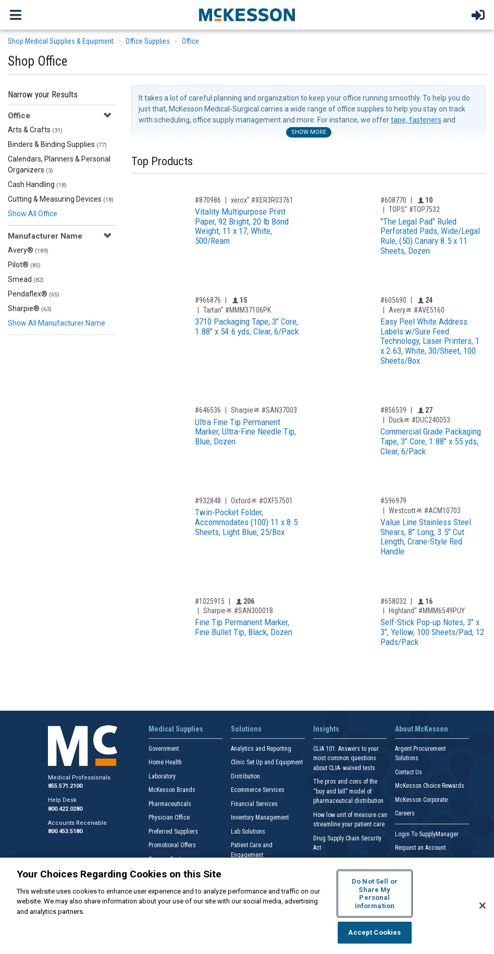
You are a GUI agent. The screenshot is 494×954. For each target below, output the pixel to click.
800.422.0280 (65, 809)
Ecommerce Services (258, 790)
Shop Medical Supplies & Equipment (61, 41)
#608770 (393, 200)
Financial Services (254, 804)
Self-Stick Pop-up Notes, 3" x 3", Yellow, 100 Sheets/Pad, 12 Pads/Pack (432, 632)
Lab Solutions (248, 831)
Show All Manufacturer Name (56, 323)
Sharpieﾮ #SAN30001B (238, 610)
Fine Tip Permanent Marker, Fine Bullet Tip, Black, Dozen (243, 627)
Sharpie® (30, 308)
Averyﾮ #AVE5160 (416, 310)
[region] (247, 906)
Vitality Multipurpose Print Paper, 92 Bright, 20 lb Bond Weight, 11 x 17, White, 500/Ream (242, 226)
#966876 (208, 300)
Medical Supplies (176, 729)
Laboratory (162, 776)
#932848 (208, 501)
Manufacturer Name (45, 236)
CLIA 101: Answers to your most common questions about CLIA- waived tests (346, 758)
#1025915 (210, 601)
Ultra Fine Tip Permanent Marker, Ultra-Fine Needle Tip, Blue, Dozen (245, 432)
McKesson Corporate (421, 799)
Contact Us (408, 772)
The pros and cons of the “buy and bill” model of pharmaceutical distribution (348, 791)
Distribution (245, 776)
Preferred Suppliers (173, 831)
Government (164, 748)
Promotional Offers (172, 845)
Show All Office (32, 213)
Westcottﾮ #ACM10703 (425, 510)
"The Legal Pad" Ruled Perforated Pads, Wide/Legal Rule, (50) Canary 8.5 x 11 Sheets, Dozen (430, 236)
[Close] (482, 905)
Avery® (28, 250)
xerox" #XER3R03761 (262, 200)
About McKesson (421, 729)
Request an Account (420, 847)
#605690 (393, 300)
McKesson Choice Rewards (429, 785)
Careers (405, 813)
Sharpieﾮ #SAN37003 (264, 410)
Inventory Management (260, 817)
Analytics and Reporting (261, 748)
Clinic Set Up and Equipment (267, 762)
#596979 (393, 501)
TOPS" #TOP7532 (414, 209)
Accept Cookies (374, 932)
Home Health (165, 762)
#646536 (208, 410)
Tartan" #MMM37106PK (237, 310)
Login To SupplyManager (427, 834)
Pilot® (24, 265)
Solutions (246, 729)
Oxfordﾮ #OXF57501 (262, 501)
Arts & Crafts (35, 130)
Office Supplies (148, 41)
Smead (26, 279)
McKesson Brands (172, 790)
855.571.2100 (65, 786)
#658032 (393, 601)
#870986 (208, 200)
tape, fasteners (416, 120)
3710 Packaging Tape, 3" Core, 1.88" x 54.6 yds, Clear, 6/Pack (247, 326)
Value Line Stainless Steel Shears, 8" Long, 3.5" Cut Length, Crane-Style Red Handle (425, 536)
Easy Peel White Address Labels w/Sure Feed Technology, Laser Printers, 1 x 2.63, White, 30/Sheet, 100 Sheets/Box (429, 341)
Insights (326, 729)
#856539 (393, 410)
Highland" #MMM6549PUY (427, 610)
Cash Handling (37, 184)
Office (190, 41)
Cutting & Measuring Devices (61, 199)
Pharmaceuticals (170, 804)
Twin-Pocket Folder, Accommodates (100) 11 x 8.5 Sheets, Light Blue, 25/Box (246, 522)
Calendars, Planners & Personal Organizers (59, 164)
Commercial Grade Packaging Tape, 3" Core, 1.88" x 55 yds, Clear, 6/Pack (430, 441)
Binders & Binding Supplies (57, 144)
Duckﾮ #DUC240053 (419, 420)
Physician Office (169, 817)
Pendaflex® (33, 294)
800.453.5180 (65, 831)
